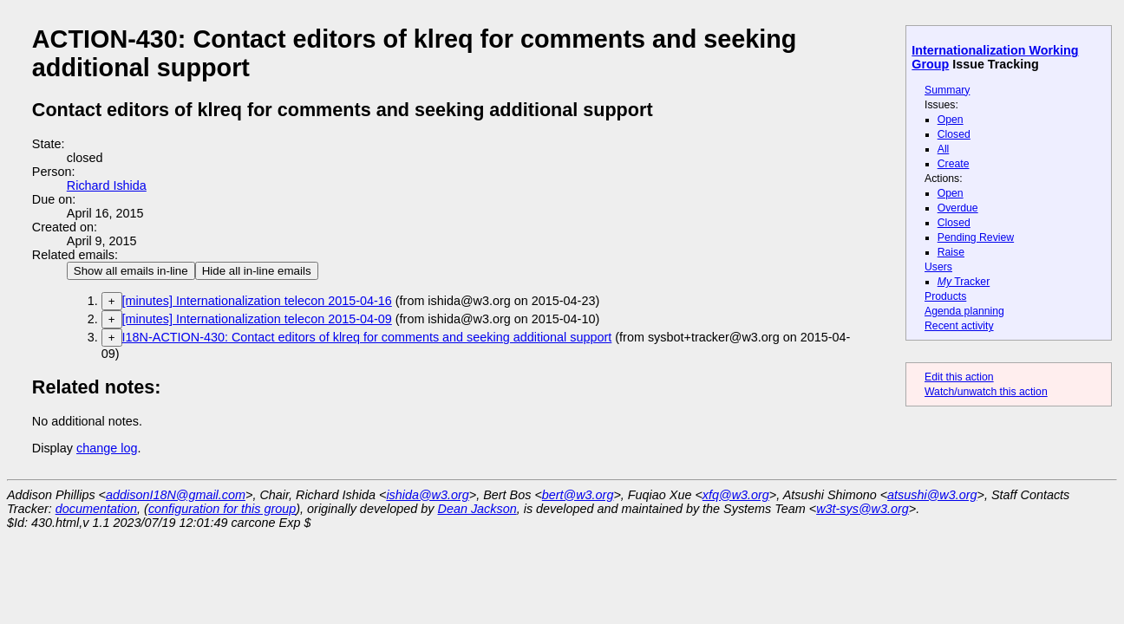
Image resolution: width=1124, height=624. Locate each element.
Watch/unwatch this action (986, 392)
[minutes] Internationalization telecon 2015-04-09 (257, 319)
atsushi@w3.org (932, 495)
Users (938, 267)
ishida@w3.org (427, 495)
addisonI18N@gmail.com (175, 495)
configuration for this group (222, 509)
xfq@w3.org (735, 495)
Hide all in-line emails (256, 270)
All (944, 149)
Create (954, 164)
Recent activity (959, 326)
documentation (96, 509)
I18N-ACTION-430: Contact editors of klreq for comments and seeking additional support (367, 337)
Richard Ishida (107, 185)
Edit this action (959, 377)
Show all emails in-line (131, 270)
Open (951, 120)
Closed (954, 134)
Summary (947, 90)
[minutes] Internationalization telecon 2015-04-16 (257, 301)
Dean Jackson (477, 509)
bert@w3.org (578, 495)
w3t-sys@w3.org (862, 509)
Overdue (958, 208)
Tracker (964, 282)
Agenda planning (964, 311)
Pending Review (976, 237)
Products (945, 296)
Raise (951, 252)
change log (106, 448)
